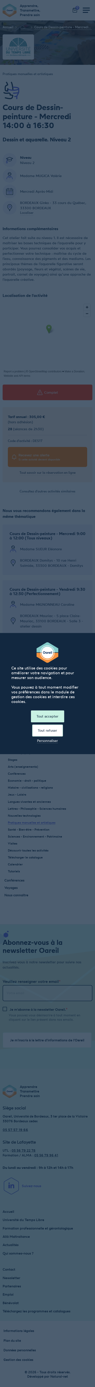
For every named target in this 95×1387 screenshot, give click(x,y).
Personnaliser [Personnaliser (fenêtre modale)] (47, 741)
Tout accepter (47, 716)
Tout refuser (47, 730)
